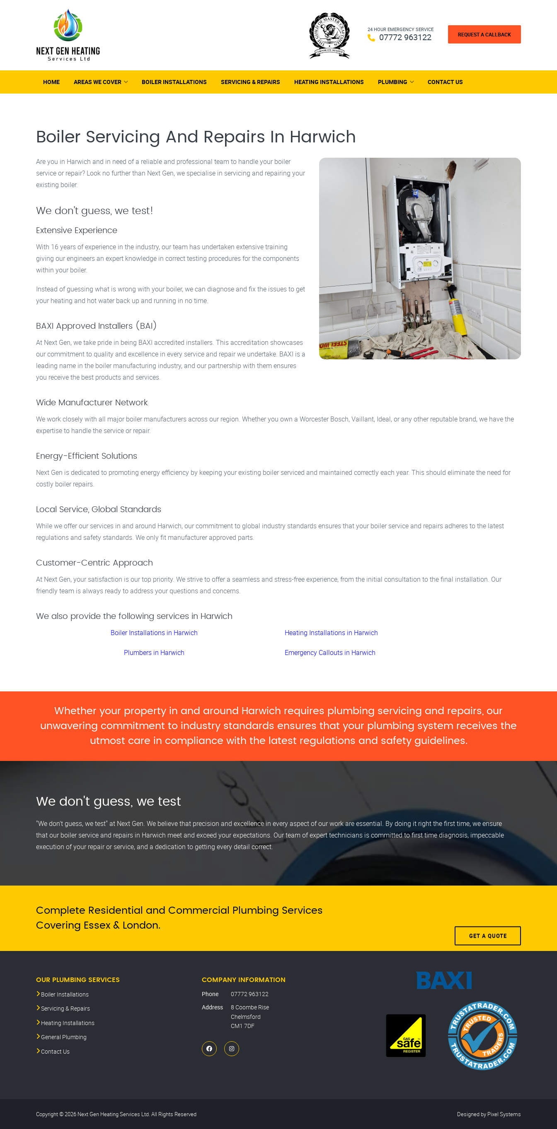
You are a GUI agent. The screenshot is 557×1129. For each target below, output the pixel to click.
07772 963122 (405, 37)
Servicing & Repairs (250, 82)
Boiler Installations (174, 82)
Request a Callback (484, 34)
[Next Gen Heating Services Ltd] (68, 35)
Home (51, 82)
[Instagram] (231, 1048)
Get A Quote (488, 918)
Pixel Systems (504, 1114)
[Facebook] (209, 1048)
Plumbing (392, 82)
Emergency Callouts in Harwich (330, 652)
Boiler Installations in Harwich (154, 632)
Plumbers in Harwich (154, 652)
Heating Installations (329, 82)
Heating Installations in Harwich (331, 632)
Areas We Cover (97, 82)
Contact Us (445, 82)
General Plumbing (64, 1037)
